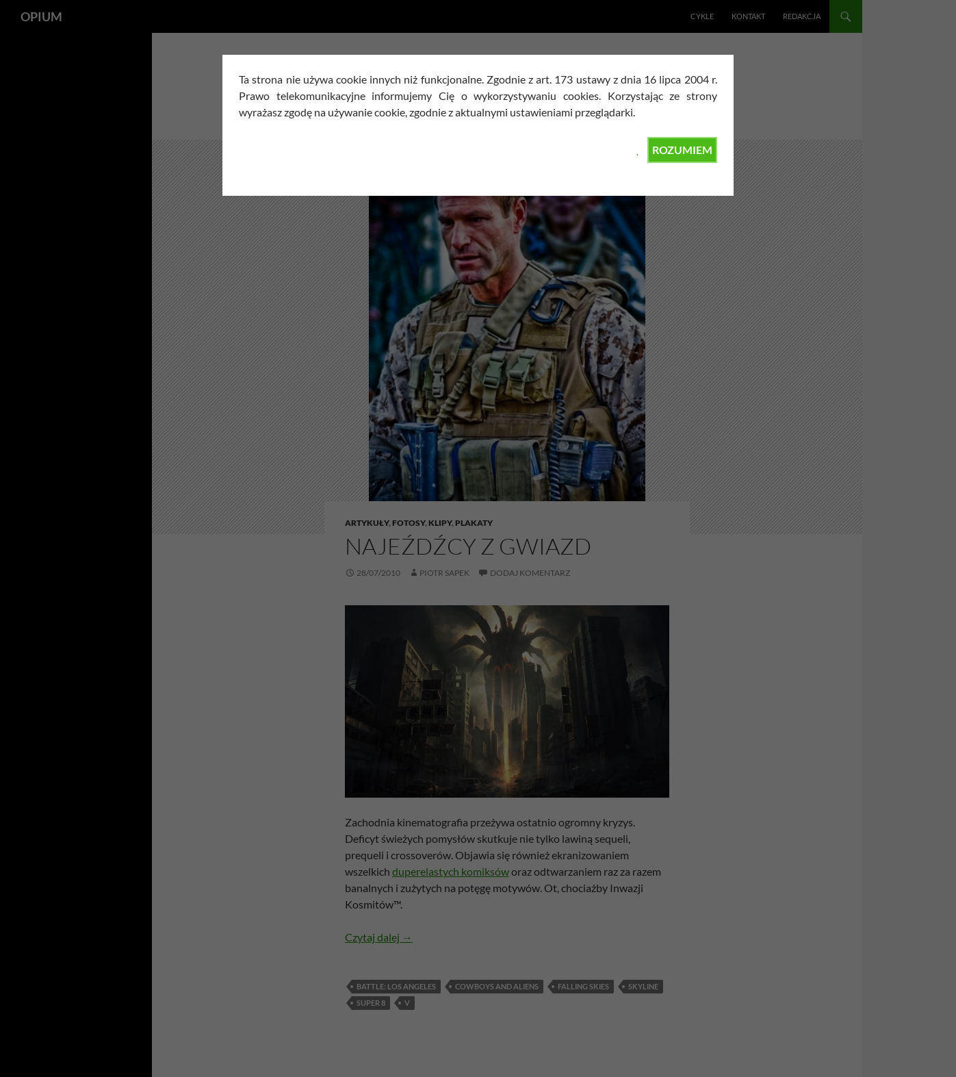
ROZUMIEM (682, 149)
